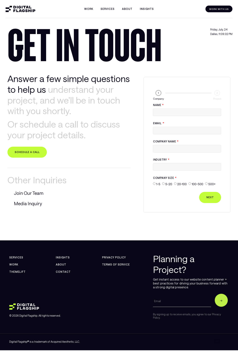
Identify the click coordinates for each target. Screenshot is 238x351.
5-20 (168, 184)
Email (157, 123)
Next (210, 197)
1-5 (158, 184)
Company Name (165, 141)
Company (158, 99)
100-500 (197, 184)
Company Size (164, 178)
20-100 (182, 184)
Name (157, 105)
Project (217, 99)
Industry (160, 159)
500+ (212, 184)
